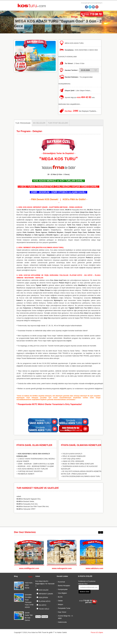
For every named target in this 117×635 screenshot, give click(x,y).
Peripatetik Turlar (64, 608)
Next (102, 532)
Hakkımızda (62, 622)
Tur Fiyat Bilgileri (58, 123)
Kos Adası (20, 17)
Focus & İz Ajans (97, 632)
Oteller (60, 601)
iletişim (99, 3)
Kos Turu (31, 17)
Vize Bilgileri (62, 593)
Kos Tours (63, 17)
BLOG (60, 597)
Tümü (30, 577)
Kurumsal (92, 3)
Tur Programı (23, 123)
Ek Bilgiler (39, 123)
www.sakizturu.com (94, 568)
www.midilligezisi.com (29, 568)
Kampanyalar (63, 589)
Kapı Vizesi (43, 17)
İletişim (60, 604)
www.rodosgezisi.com (62, 568)
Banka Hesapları (64, 586)
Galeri (53, 17)
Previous (99, 532)
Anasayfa (84, 3)
